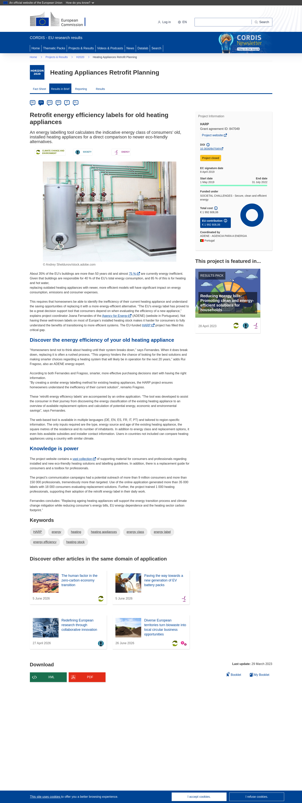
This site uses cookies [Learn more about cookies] (45, 796)
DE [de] (32, 102)
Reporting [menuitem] (81, 88)
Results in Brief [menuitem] (60, 88)
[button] (182, 22)
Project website (213, 135)
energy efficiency (45, 542)
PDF (90, 677)
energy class (135, 532)
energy (56, 532)
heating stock (75, 542)
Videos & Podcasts (110, 48)
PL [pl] (75, 102)
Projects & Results (81, 48)
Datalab (143, 48)
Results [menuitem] (100, 88)
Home (36, 48)
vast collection (83, 459)
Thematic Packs (54, 48)
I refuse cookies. (257, 796)
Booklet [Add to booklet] (234, 674)
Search (156, 48)
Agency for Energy (116, 315)
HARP (147, 325)
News (130, 48)
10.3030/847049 (210, 148)
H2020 (80, 57)
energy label (162, 532)
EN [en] (41, 102)
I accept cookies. (199, 796)
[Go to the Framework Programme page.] (37, 72)
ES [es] (49, 102)
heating (76, 532)
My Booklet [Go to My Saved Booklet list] (259, 675)
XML (51, 677)
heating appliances (104, 532)
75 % (133, 273)
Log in (164, 22)
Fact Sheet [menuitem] (39, 88)
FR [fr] (58, 102)
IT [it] (67, 102)
